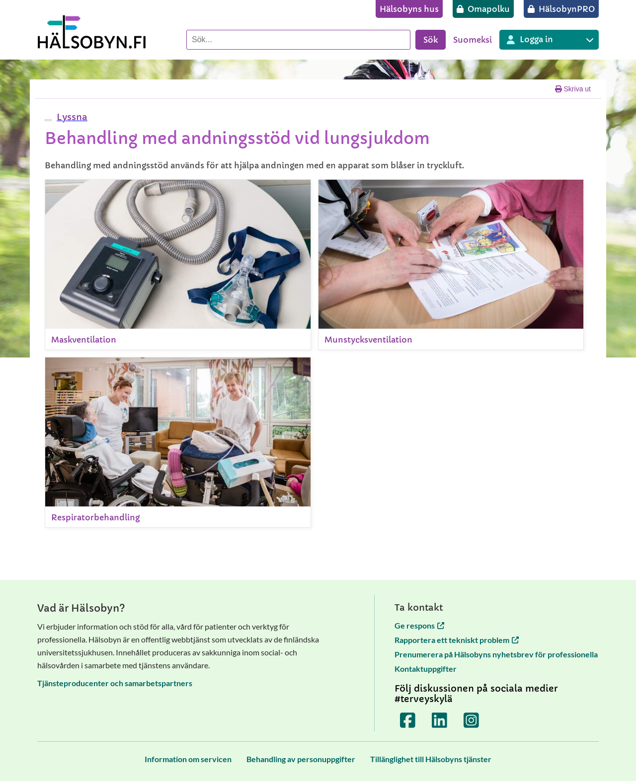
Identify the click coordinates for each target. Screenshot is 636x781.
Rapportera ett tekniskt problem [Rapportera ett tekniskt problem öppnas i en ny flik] (457, 639)
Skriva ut (573, 89)
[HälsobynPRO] (561, 9)
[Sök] (298, 40)
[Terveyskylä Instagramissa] (471, 720)
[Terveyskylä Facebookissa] (408, 720)
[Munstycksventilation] (451, 264)
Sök (430, 40)
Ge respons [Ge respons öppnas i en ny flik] (419, 625)
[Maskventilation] (178, 264)
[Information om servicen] (188, 759)
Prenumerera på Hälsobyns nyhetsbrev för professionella (496, 654)
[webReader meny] (48, 120)
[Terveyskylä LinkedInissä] (440, 720)
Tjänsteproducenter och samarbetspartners (114, 683)
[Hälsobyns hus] (409, 9)
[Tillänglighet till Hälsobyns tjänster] (430, 759)
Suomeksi (472, 40)
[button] (71, 117)
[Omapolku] (483, 9)
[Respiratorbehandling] (178, 442)
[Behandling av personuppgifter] (300, 759)
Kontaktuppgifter (426, 668)
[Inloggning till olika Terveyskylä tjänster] (549, 40)
